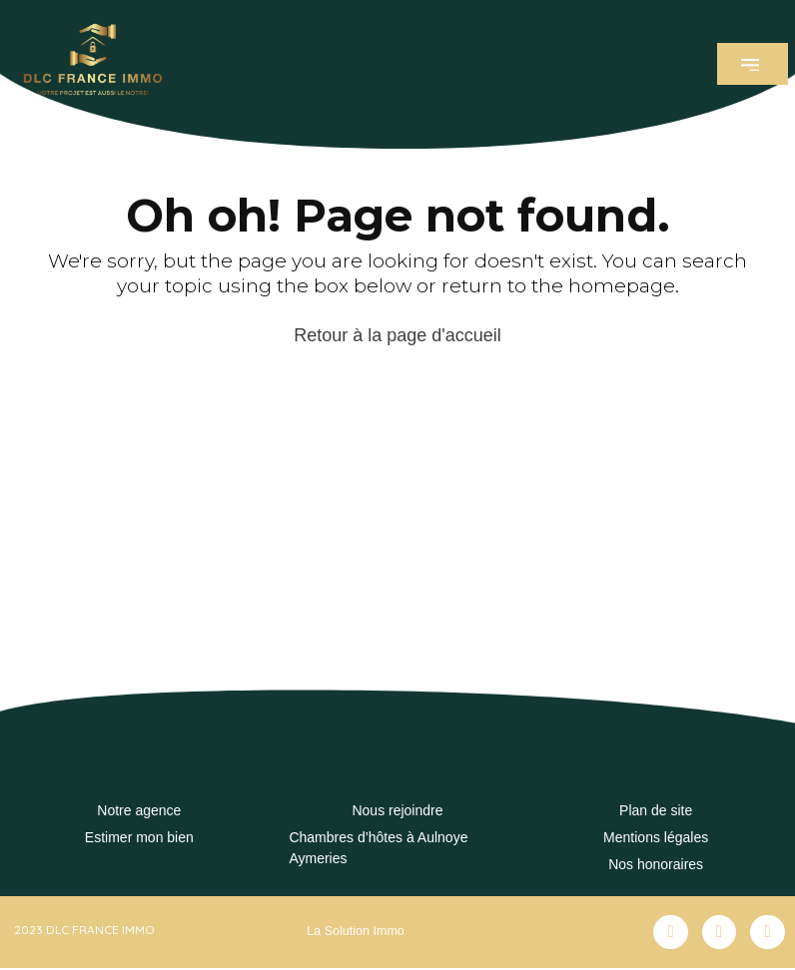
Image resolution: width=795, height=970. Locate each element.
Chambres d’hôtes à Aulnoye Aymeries (378, 847)
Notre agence (139, 810)
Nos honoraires (655, 864)
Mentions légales (655, 837)
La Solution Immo (353, 931)
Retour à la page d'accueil (397, 335)
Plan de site (655, 810)
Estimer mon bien (139, 837)
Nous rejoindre (397, 810)
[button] (752, 64)
